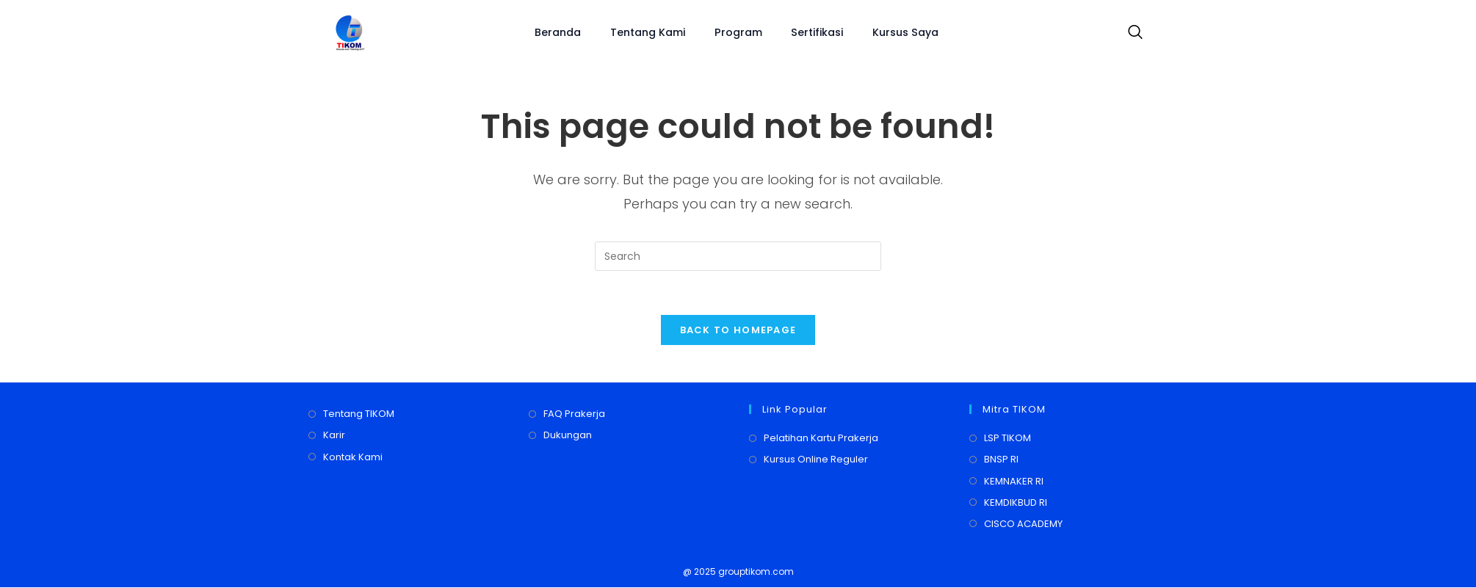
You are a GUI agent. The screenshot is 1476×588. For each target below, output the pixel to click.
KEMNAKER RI (1013, 482)
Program (738, 32)
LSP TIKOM (1007, 439)
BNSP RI (1001, 460)
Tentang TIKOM (358, 414)
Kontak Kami (353, 458)
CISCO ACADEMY (1023, 524)
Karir (334, 436)
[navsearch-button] (1132, 33)
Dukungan (567, 436)
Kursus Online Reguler (816, 460)
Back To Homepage (738, 331)
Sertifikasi (817, 32)
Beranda (558, 32)
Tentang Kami (648, 32)
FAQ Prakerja (574, 414)
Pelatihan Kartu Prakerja (821, 439)
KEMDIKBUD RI (1015, 503)
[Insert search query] (738, 256)
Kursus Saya (905, 32)
